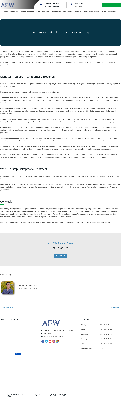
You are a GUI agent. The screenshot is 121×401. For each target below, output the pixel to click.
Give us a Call (79, 3)
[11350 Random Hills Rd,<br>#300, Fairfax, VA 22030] (41, 4)
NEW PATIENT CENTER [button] (91, 12)
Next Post (116, 308)
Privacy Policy (50, 395)
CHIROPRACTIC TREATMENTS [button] (62, 12)
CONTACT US (112, 12)
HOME (6, 12)
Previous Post (6, 308)
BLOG (104, 12)
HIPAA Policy (60, 395)
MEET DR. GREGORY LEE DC (30, 12)
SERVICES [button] (45, 12)
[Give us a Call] (72, 4)
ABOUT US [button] (14, 12)
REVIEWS (78, 12)
